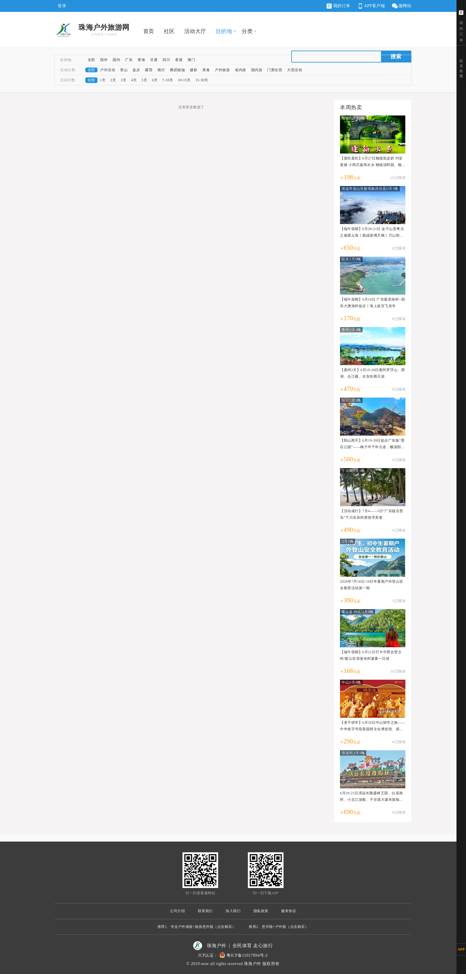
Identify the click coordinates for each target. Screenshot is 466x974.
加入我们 (233, 911)
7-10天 (167, 80)
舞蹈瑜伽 (177, 70)
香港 (178, 60)
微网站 (401, 6)
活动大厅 (195, 31)
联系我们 (205, 911)
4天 (134, 80)
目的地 (224, 31)
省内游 (240, 70)
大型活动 (294, 70)
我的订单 (338, 6)
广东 (129, 60)
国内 (116, 60)
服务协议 (288, 911)
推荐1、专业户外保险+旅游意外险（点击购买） (197, 927)
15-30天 (202, 80)
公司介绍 (177, 911)
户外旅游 (222, 70)
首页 (148, 31)
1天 (103, 80)
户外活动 (107, 70)
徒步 (136, 70)
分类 (247, 31)
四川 (166, 60)
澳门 (191, 60)
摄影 (193, 70)
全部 (91, 60)
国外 (104, 60)
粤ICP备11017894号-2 (247, 955)
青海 (141, 60)
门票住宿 (274, 70)
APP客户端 (371, 6)
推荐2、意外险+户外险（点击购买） (278, 927)
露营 (148, 70)
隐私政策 (261, 911)
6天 (155, 80)
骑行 (161, 70)
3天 (123, 80)
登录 (62, 6)
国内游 (256, 70)
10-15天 (184, 80)
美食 (206, 70)
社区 (169, 31)
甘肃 (154, 60)
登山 (123, 70)
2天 (113, 80)
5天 (144, 80)
